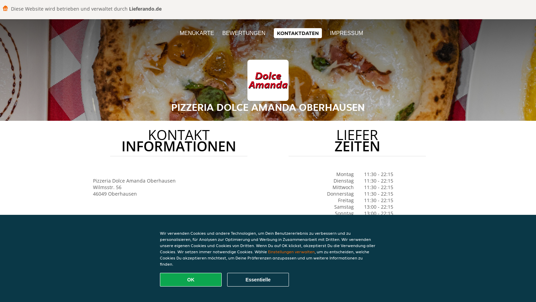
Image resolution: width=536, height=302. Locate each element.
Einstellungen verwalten (291, 251)
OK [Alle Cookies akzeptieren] (191, 279)
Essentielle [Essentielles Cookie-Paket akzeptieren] (257, 279)
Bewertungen (244, 33)
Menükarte (197, 33)
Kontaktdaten (298, 33)
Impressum (346, 33)
